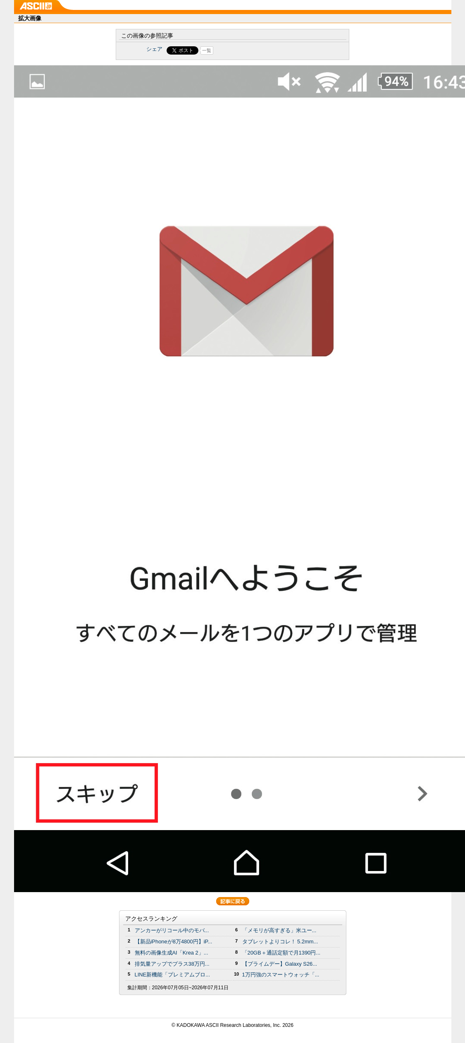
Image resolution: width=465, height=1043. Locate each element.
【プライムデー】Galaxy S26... (279, 964)
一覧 (206, 50)
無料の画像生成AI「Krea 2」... (171, 953)
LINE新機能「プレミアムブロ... (172, 974)
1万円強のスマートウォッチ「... (281, 974)
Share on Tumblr (263, 50)
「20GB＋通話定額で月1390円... (281, 953)
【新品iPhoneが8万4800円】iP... (173, 941)
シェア (154, 49)
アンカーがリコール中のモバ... (172, 930)
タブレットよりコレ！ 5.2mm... (280, 941)
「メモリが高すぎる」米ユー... (279, 930)
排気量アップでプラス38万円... (172, 964)
